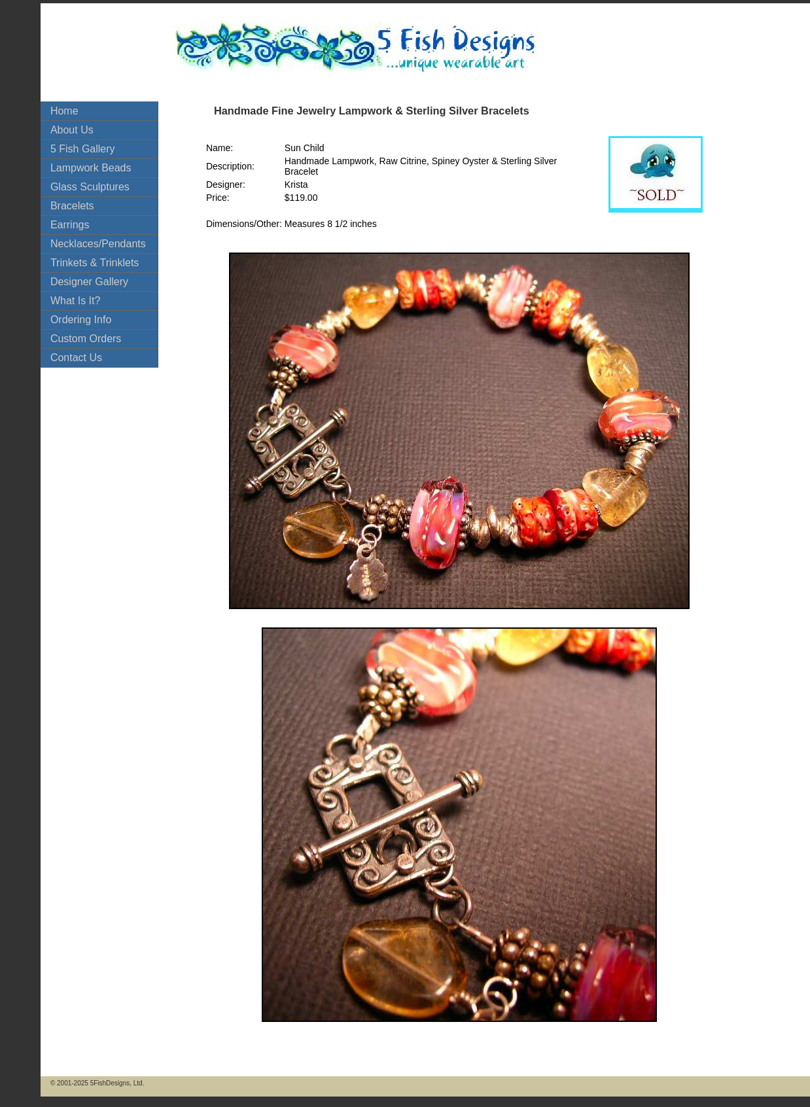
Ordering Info (80, 319)
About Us (72, 129)
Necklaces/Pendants (98, 243)
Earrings (70, 224)
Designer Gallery (89, 281)
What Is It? (75, 300)
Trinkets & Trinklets (94, 262)
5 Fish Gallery (82, 148)
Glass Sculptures (90, 186)
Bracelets (72, 205)
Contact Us (76, 357)
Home (64, 110)
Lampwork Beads (91, 167)
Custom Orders (85, 338)
